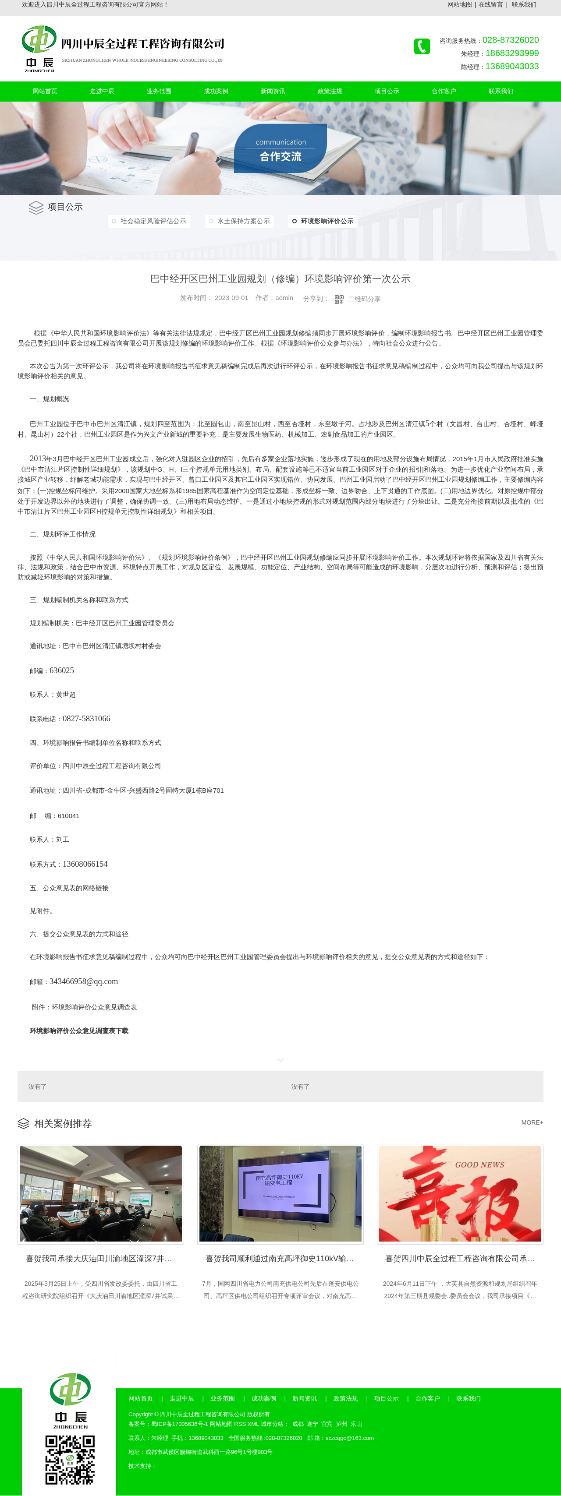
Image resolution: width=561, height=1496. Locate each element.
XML (253, 1424)
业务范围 (222, 1398)
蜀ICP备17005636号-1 (179, 1424)
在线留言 (491, 4)
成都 (298, 1424)
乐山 (356, 1424)
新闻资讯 (304, 1398)
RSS (240, 1424)
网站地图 (459, 4)
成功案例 (264, 1398)
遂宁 (312, 1424)
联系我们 (524, 4)
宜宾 (327, 1424)
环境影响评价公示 (320, 221)
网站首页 (140, 1398)
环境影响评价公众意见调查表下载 (79, 1030)
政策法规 (346, 1398)
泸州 (342, 1424)
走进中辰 (182, 1398)
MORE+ (532, 1122)
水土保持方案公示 (242, 221)
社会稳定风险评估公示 (153, 221)
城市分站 (272, 1424)
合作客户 (427, 1398)
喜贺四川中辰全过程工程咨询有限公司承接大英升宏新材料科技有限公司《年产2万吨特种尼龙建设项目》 (464, 1259)
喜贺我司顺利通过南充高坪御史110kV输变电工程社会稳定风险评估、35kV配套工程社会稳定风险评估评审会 (285, 1259)
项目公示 (386, 1398)
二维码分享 (364, 299)
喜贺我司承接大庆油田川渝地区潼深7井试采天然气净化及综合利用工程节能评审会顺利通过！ (105, 1259)
